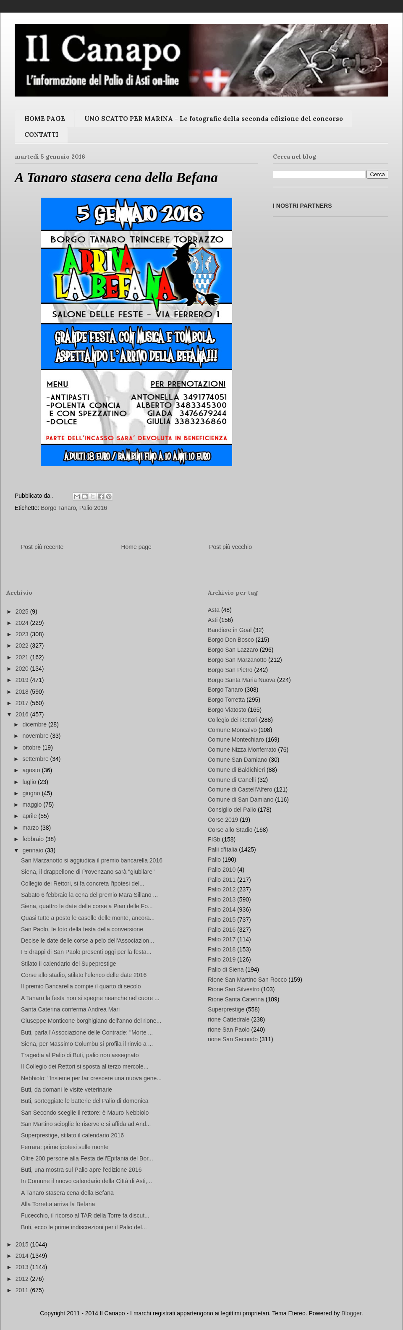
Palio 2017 (222, 939)
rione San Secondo (233, 1039)
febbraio (33, 839)
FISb (214, 839)
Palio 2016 (93, 507)
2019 (23, 680)
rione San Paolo (229, 1029)
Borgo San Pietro (230, 669)
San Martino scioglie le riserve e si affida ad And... (86, 1124)
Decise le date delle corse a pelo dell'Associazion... (87, 940)
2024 (23, 622)
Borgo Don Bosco (231, 639)
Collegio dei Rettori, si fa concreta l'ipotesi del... (82, 883)
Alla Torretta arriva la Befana (58, 1204)
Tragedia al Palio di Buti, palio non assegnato (80, 1055)
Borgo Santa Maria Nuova (241, 680)
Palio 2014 (222, 909)
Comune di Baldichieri (236, 769)
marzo (31, 827)
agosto (32, 770)
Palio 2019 (222, 959)
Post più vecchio (230, 546)
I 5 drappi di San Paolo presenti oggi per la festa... (86, 952)
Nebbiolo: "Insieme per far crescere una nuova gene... (91, 1078)
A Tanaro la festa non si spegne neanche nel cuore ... (90, 998)
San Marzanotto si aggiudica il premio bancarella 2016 (91, 860)
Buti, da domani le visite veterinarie (66, 1089)
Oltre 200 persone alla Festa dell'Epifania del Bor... (87, 1158)
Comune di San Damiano (240, 799)
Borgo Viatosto (227, 709)
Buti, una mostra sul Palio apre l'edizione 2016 (81, 1169)
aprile (30, 816)
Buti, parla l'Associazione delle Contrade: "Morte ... (87, 1032)
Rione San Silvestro (233, 989)
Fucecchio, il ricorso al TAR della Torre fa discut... (85, 1215)
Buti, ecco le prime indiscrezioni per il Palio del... (84, 1227)
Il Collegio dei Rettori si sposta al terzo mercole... (84, 1066)
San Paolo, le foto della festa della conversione (82, 929)
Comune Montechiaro (236, 739)
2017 (23, 703)
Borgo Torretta (226, 699)
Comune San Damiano (237, 759)
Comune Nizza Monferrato (242, 749)
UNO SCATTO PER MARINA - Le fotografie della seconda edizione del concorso (213, 119)
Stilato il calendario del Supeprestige (68, 963)
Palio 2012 (222, 889)
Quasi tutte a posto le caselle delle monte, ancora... (87, 918)
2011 (23, 1290)
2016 (23, 714)
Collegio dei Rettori (232, 719)
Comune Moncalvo (232, 729)
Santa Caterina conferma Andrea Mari (70, 1009)
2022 (23, 645)
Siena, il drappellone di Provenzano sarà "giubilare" (87, 871)
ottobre (32, 747)
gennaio (33, 850)
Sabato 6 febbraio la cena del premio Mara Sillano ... (89, 894)
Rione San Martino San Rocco (247, 979)
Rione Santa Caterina (236, 999)
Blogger (351, 1313)
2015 (23, 1244)
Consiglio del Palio (232, 809)
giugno (32, 793)
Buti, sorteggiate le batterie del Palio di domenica (85, 1100)
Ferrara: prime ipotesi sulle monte (65, 1147)
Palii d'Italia (222, 849)
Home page (136, 546)
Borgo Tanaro (58, 507)
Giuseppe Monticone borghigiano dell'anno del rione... (91, 1020)
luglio (30, 782)
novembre (36, 735)
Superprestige (226, 1009)
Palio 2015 (222, 919)
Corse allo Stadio (230, 829)
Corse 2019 (223, 819)
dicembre (35, 724)
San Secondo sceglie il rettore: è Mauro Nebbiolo (85, 1112)
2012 (23, 1278)
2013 (23, 1267)
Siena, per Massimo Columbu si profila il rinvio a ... (87, 1043)
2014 (23, 1255)
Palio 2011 (222, 879)
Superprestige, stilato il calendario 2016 (72, 1135)
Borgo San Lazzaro (233, 649)
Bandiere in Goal (229, 630)
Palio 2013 (222, 899)
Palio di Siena (226, 969)
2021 (23, 657)
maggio (32, 804)
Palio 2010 (222, 869)
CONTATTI (41, 134)
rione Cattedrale (229, 1019)
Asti (212, 620)
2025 (23, 611)
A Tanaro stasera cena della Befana (67, 1192)
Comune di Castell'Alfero (240, 789)
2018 (23, 691)
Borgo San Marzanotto (237, 659)
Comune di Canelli (232, 779)
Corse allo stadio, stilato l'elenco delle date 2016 (84, 975)
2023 (23, 634)
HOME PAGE (44, 119)
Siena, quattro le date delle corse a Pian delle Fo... (87, 906)
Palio (214, 859)
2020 (23, 668)
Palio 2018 (222, 949)
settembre (36, 758)
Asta (214, 609)
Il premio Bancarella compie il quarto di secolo (81, 986)
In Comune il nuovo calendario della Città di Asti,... (86, 1181)
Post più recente (42, 546)
